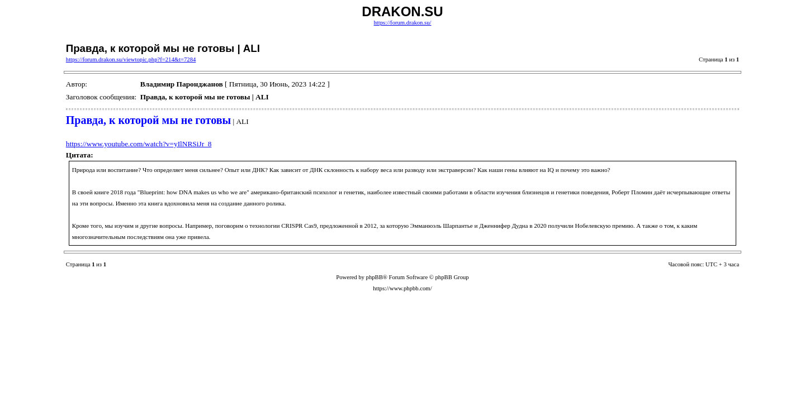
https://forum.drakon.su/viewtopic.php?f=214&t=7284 (131, 59)
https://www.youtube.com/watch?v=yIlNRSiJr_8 (139, 144)
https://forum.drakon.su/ (402, 23)
